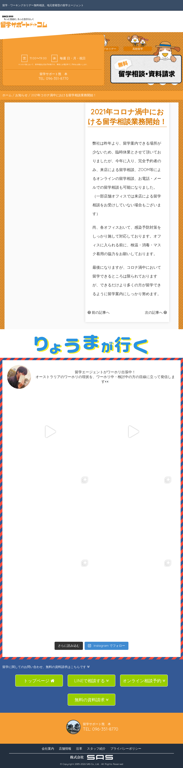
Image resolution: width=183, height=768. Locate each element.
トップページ (39, 680)
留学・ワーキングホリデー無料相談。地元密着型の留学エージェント (43, 5)
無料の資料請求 (92, 699)
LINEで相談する (91, 680)
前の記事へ (99, 312)
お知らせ (21, 95)
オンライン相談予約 (144, 680)
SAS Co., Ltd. (92, 764)
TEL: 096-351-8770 (53, 78)
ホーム (7, 95)
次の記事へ (156, 312)
